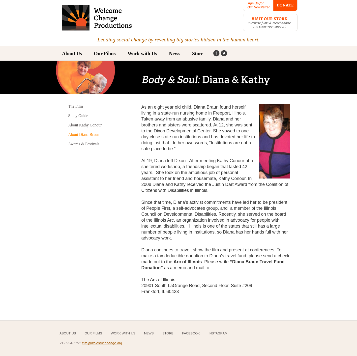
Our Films (93, 333)
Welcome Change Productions (97, 17)
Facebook (216, 53)
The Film (75, 106)
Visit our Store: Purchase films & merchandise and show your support (270, 22)
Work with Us (142, 53)
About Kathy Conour (85, 125)
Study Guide (78, 116)
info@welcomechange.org (102, 343)
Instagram (224, 53)
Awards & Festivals (83, 144)
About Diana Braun (83, 134)
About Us (72, 53)
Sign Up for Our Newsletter (258, 5)
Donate (285, 5)
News (174, 53)
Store (197, 53)
